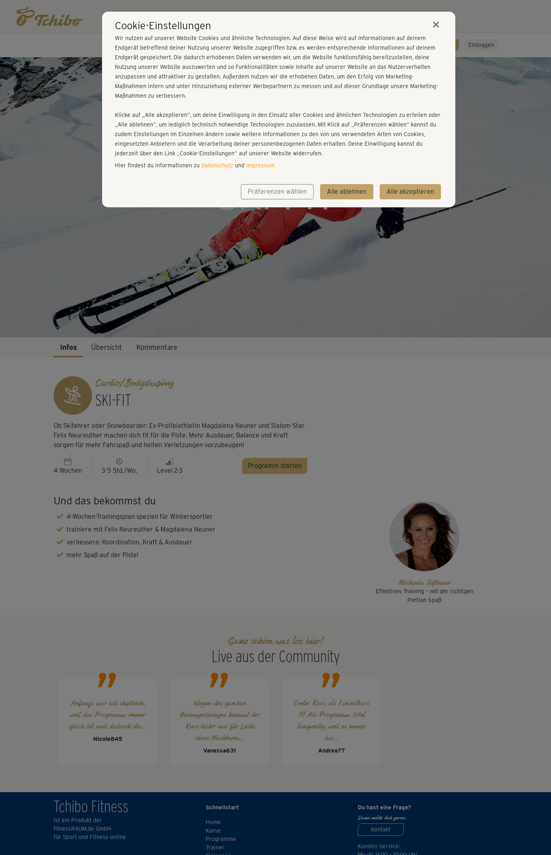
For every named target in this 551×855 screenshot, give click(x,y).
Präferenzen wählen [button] (277, 191)
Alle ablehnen (347, 191)
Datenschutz (217, 165)
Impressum (260, 165)
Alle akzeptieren (410, 191)
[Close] (436, 24)
